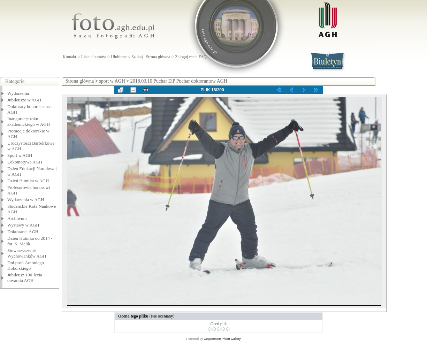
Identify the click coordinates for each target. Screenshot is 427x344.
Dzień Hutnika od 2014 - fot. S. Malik (29, 241)
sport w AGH (112, 81)
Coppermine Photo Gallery (222, 339)
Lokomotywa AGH (24, 162)
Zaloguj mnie (186, 56)
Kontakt (69, 56)
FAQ (203, 56)
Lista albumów (93, 56)
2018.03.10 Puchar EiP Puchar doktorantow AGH (178, 81)
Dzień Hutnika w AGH (28, 180)
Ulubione (119, 56)
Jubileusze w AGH (24, 99)
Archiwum (17, 218)
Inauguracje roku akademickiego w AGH (28, 121)
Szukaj (137, 56)
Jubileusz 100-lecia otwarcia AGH (24, 277)
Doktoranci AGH (22, 231)
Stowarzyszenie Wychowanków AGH (26, 253)
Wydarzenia (18, 93)
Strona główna (158, 56)
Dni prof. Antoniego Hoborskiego (25, 265)
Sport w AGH (19, 155)
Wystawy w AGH (23, 225)
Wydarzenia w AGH (25, 199)
